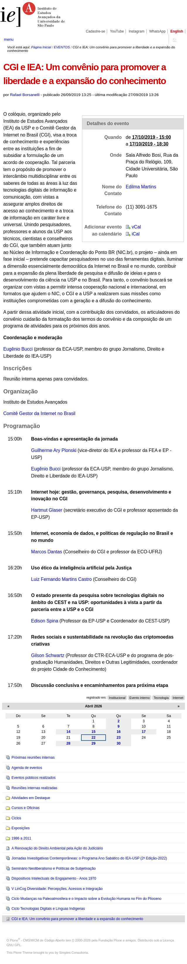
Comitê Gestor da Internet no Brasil (39, 413)
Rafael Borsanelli (25, 95)
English (176, 31)
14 (68, 732)
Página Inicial (41, 47)
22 (94, 738)
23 (118, 738)
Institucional (117, 697)
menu (8, 39)
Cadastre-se (95, 31)
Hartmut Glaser (46, 510)
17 (144, 732)
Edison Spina (44, 620)
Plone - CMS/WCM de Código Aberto (37, 940)
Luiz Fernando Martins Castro (61, 579)
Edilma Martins (141, 186)
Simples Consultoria (73, 952)
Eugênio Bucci (18, 349)
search (174, 39)
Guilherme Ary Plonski (53, 450)
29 (94, 743)
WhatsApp (157, 31)
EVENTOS (62, 47)
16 (118, 732)
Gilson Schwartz (47, 655)
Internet (178, 697)
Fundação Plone (110, 940)
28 (68, 743)
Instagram (137, 31)
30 (118, 743)
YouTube (117, 31)
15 (94, 732)
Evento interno (139, 697)
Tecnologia (161, 697)
